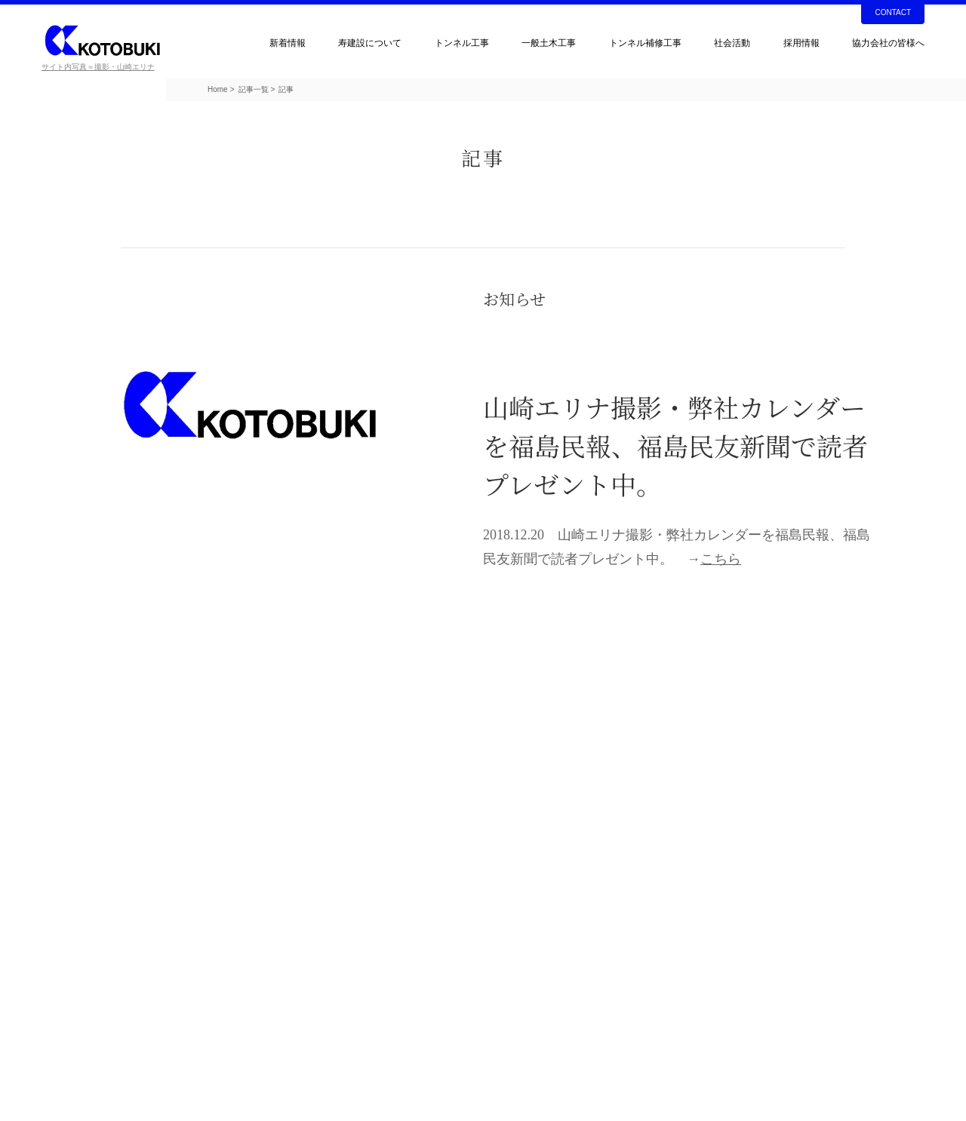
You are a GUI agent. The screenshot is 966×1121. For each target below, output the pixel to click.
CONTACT (893, 12)
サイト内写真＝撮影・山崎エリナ (98, 67)
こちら (720, 559)
